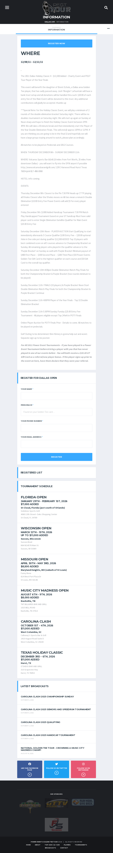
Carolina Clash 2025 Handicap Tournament (48, 735)
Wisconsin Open (36, 528)
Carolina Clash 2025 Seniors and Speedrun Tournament (56, 709)
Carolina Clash (36, 621)
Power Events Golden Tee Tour (44, 842)
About (37, 845)
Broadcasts (50, 848)
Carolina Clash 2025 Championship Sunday (47, 696)
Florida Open (34, 497)
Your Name (27, 389)
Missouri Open (34, 559)
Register (56, 457)
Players (67, 845)
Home (28, 845)
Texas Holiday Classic (42, 652)
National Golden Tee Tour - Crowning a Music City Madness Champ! (52, 749)
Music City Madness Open (45, 590)
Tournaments (81, 845)
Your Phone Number (32, 421)
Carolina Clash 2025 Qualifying (40, 722)
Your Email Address (32, 437)
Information (56, 29)
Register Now (56, 43)
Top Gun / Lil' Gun (52, 845)
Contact (64, 848)
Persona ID (27, 405)
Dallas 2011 (50, 22)
